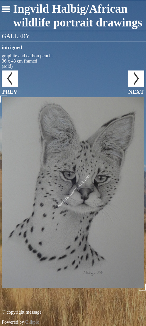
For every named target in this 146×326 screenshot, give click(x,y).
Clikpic (32, 322)
